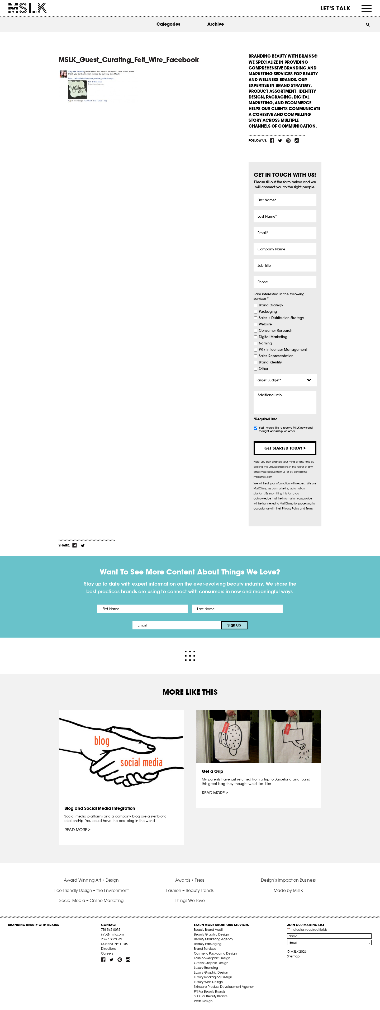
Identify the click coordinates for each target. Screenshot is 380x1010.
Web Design (203, 1001)
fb (272, 140)
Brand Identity (270, 362)
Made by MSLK (288, 890)
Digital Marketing (273, 337)
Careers (107, 953)
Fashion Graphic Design (212, 958)
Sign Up (234, 625)
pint (288, 140)
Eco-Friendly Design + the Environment (91, 890)
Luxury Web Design (208, 982)
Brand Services (205, 949)
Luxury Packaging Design (213, 977)
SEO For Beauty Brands (210, 996)
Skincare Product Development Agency (224, 987)
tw (280, 140)
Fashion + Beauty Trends (189, 890)
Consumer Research (275, 331)
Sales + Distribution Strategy (281, 318)
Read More (75, 830)
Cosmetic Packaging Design (215, 953)
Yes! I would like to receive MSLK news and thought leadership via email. (286, 429)
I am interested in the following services (279, 296)
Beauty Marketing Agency (213, 939)
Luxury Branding (206, 968)
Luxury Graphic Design (211, 972)
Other (263, 369)
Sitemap (293, 956)
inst (296, 140)
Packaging (268, 312)
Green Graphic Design (211, 963)
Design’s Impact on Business (288, 880)
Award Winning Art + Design (91, 880)
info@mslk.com (112, 934)
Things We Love (190, 900)
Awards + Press (189, 880)
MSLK (27, 8)
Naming (265, 343)
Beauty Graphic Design (211, 934)
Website (265, 324)
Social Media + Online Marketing (91, 900)
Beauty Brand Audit (208, 930)
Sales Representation (276, 356)
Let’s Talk (335, 8)
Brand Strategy (271, 305)
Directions (108, 949)
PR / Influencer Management (283, 350)
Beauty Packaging (207, 944)
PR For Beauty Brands (209, 991)
